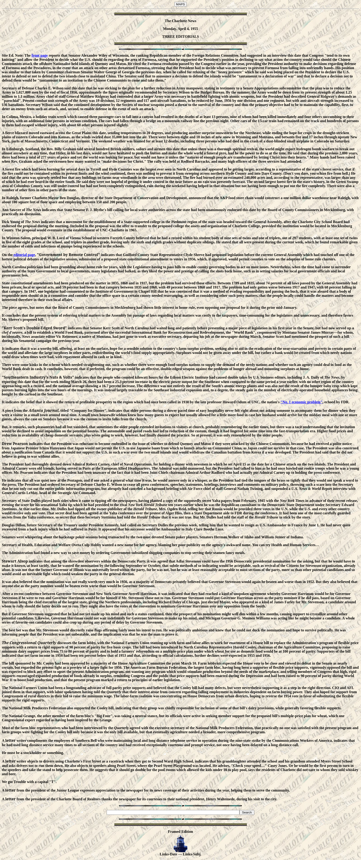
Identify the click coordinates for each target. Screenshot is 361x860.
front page (40, 55)
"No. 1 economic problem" (301, 402)
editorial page (24, 255)
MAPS (180, 4)
